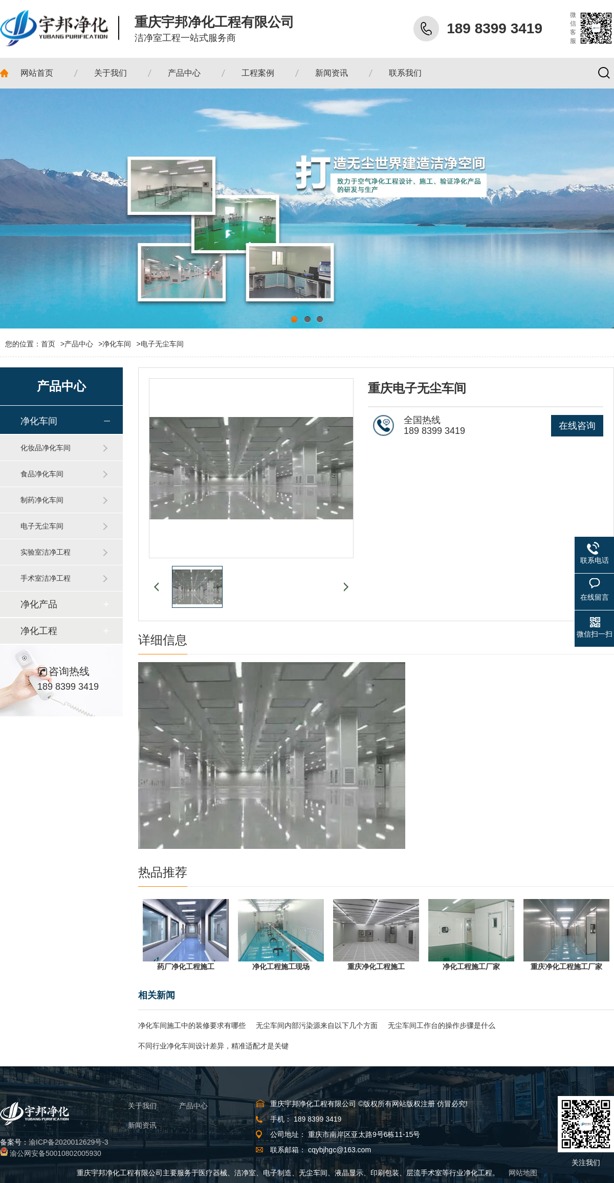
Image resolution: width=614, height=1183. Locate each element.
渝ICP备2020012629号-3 (68, 1142)
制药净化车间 (41, 500)
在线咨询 (577, 426)
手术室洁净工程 (45, 578)
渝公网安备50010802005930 (55, 1153)
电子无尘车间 (162, 344)
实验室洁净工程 (45, 552)
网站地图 (523, 1173)
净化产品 (38, 604)
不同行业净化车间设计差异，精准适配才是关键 (213, 1046)
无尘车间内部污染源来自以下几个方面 (317, 1025)
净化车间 (116, 344)
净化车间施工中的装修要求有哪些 (192, 1025)
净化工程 (38, 631)
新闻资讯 (142, 1125)
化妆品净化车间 (45, 448)
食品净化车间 (41, 474)
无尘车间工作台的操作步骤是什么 (441, 1025)
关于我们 (142, 1106)
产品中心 (78, 344)
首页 (52, 344)
